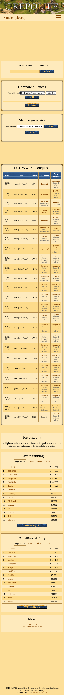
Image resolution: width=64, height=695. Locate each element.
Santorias (44, 237)
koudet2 (44, 184)
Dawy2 (56, 217)
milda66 (11, 467)
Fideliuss (11, 512)
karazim (44, 406)
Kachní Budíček (56, 212)
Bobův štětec (44, 211)
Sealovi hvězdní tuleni (56, 185)
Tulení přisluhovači (44, 230)
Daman (11, 505)
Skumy (11, 497)
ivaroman (44, 194)
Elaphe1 (11, 520)
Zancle (8, 17)
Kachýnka (12, 482)
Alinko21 (56, 414)
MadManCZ (44, 276)
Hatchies (44, 256)
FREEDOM (55, 204)
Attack (31, 462)
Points (47, 462)
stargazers (56, 256)
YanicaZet (56, 406)
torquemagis (44, 249)
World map (32, 624)
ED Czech (12, 501)
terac (10, 508)
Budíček (11, 490)
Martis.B (56, 209)
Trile (10, 516)
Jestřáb (56, 191)
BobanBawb (44, 227)
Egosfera (56, 235)
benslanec (56, 181)
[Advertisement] (32, 41)
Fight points (20, 462)
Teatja (56, 228)
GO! (32, 132)
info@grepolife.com (40, 692)
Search (47, 71)
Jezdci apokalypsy (56, 251)
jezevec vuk (56, 247)
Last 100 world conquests (32, 627)
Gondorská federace (44, 204)
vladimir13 (12, 474)
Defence (39, 462)
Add (32, 97)
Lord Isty (11, 493)
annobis (56, 202)
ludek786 (44, 201)
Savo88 (56, 276)
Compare (32, 105)
